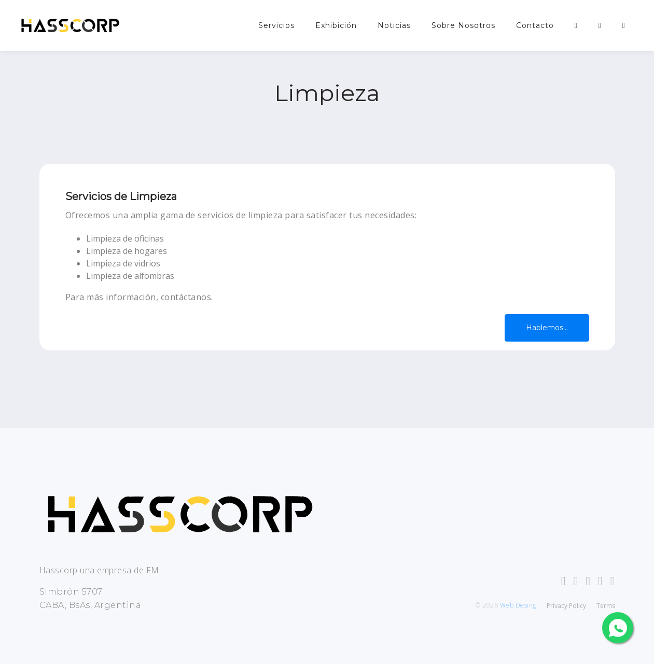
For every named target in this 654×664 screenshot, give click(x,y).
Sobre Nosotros (463, 25)
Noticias (394, 25)
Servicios (276, 25)
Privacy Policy (566, 605)
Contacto (535, 25)
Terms (605, 605)
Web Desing (518, 605)
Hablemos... (547, 327)
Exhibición (336, 25)
